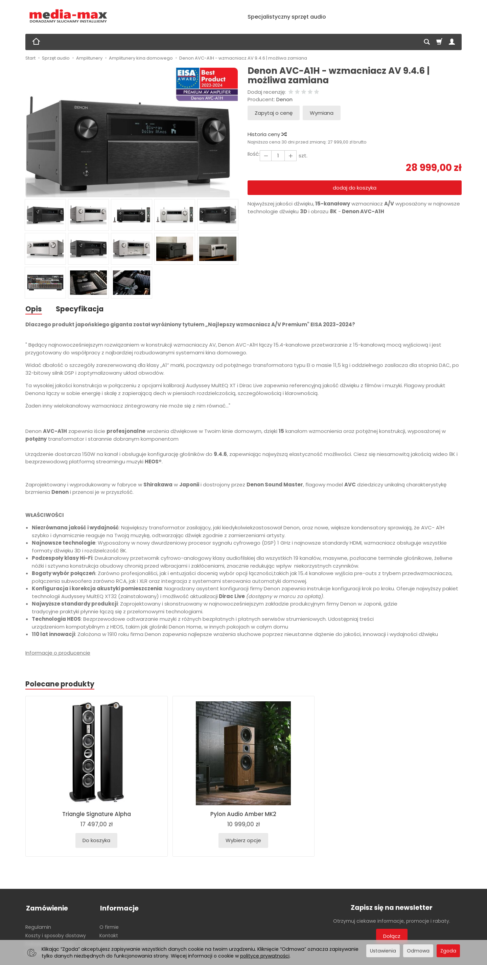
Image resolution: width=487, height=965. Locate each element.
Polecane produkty (60, 684)
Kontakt (108, 934)
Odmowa (418, 950)
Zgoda (448, 950)
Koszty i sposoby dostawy (55, 934)
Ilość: (254, 153)
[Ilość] (277, 155)
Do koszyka (96, 841)
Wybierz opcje (243, 841)
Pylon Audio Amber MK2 (243, 815)
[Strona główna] (68, 16)
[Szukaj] (426, 42)
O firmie (109, 925)
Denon (284, 99)
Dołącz (391, 936)
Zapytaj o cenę (274, 112)
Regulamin (38, 925)
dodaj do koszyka (354, 187)
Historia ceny (267, 134)
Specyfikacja (80, 309)
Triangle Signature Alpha (97, 815)
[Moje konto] (451, 42)
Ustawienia (383, 950)
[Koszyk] (439, 42)
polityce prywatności (264, 955)
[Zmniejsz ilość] (290, 155)
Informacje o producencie (57, 653)
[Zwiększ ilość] (265, 155)
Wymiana (321, 112)
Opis (33, 309)
